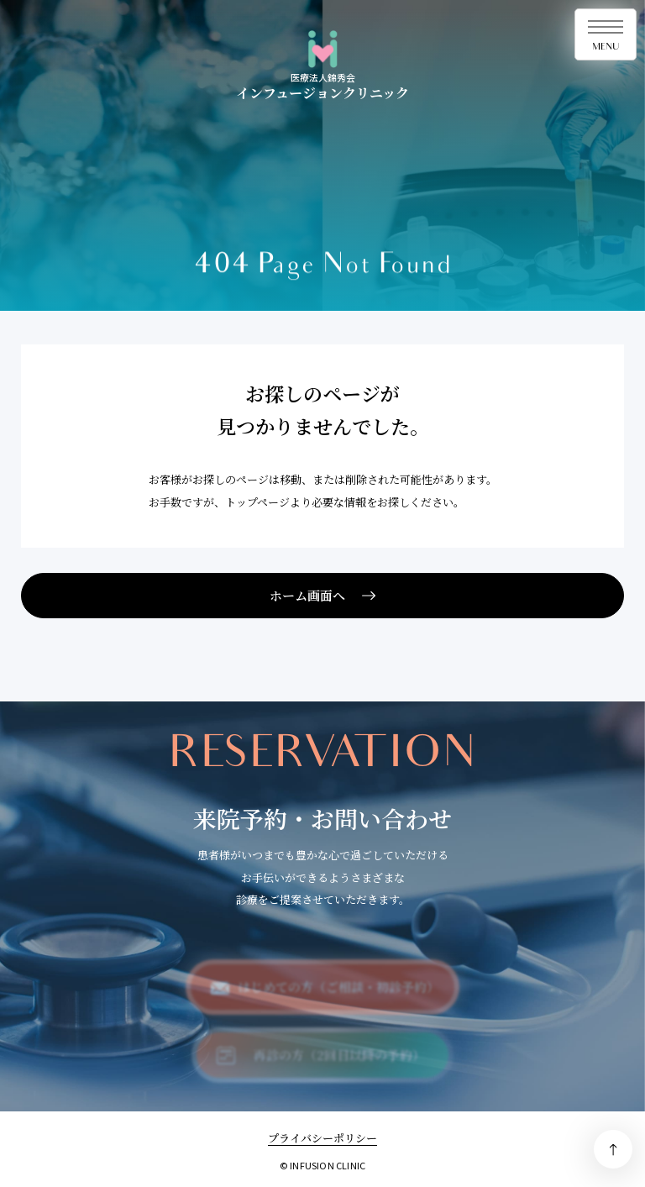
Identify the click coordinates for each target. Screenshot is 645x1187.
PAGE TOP (613, 1149)
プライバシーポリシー (322, 1138)
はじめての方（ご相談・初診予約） (338, 994)
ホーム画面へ (307, 595)
